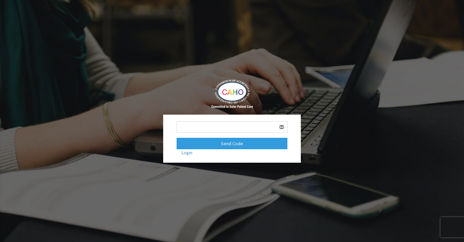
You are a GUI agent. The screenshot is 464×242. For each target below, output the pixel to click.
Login (187, 153)
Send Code (232, 143)
